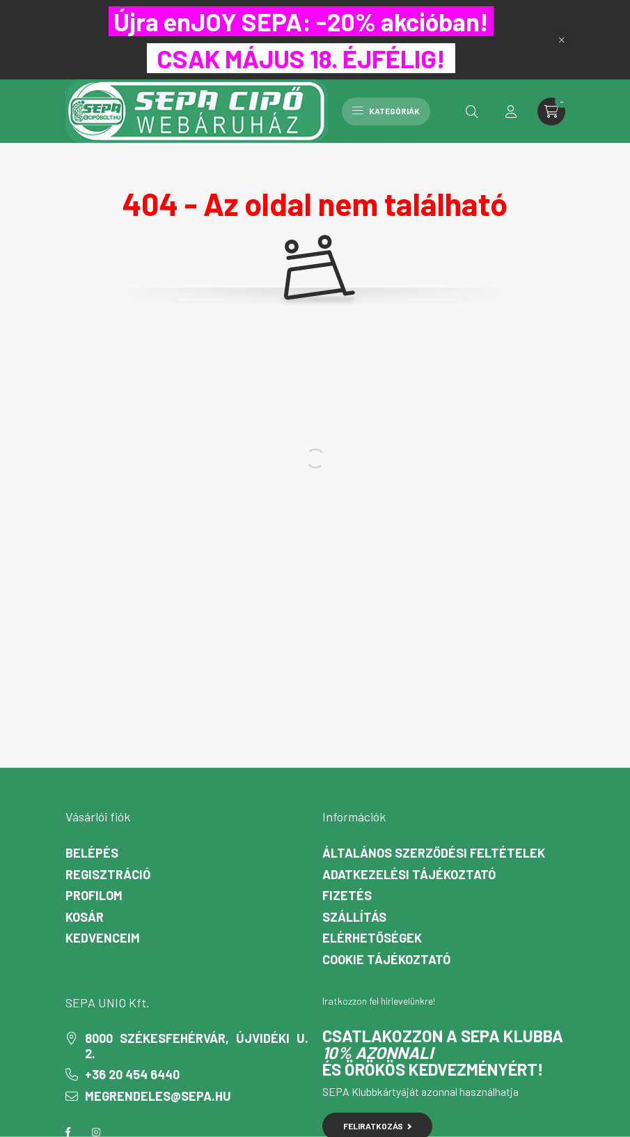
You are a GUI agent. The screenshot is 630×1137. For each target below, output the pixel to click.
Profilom (94, 895)
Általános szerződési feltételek (433, 853)
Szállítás (354, 917)
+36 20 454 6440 (132, 1074)
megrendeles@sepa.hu (158, 1096)
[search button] (472, 111)
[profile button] (511, 111)
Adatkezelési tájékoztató (409, 874)
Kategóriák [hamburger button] (386, 111)
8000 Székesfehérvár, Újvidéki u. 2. (196, 1046)
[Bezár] (561, 39)
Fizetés (347, 895)
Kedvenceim (102, 938)
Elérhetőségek (372, 938)
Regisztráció (107, 874)
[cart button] (551, 111)
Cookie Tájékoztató (386, 959)
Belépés (91, 853)
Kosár (84, 917)
